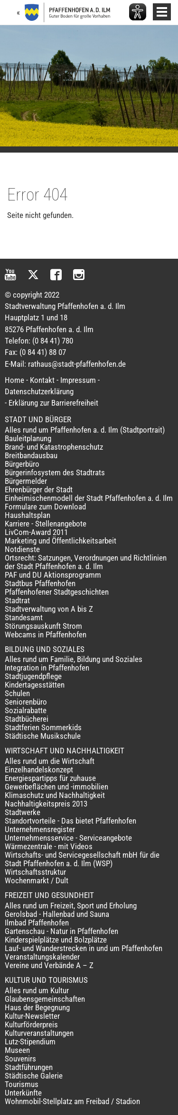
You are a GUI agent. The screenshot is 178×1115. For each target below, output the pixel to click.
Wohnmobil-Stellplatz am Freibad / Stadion (72, 1101)
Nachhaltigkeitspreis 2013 (46, 803)
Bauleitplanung (28, 438)
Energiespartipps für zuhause (50, 778)
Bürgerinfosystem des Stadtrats (55, 472)
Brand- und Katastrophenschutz (54, 447)
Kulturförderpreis (31, 1024)
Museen (17, 1050)
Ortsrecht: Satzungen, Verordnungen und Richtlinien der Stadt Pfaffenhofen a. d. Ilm (86, 562)
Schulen (17, 693)
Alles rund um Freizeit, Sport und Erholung (71, 905)
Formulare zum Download (45, 506)
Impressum (78, 380)
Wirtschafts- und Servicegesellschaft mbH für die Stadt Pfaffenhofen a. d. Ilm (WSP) (82, 859)
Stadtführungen (29, 1067)
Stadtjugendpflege (33, 676)
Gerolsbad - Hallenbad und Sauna (57, 914)
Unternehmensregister (40, 829)
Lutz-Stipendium (30, 1041)
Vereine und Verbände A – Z (49, 965)
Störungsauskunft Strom (43, 626)
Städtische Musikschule (43, 736)
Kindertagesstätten (35, 684)
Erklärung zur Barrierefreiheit (53, 403)
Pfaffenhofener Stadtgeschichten (57, 592)
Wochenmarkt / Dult (36, 880)
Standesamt (24, 617)
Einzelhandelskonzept (39, 769)
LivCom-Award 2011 (36, 532)
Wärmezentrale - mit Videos (49, 846)
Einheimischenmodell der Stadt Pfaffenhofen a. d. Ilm (89, 498)
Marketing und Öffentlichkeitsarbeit (60, 540)
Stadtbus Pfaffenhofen (40, 583)
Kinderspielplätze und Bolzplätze (56, 939)
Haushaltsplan (27, 515)
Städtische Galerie (34, 1075)
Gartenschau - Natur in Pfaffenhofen (61, 931)
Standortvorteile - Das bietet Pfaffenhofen (70, 820)
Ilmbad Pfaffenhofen (37, 922)
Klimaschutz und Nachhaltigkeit (55, 795)
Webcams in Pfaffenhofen (45, 634)
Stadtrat (17, 600)
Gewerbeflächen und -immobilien (56, 786)
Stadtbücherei (26, 719)
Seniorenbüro (26, 702)
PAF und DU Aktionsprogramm (53, 575)
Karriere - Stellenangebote (45, 523)
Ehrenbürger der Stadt (39, 489)
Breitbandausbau (31, 455)
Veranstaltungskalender (42, 956)
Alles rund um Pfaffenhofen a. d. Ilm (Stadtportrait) (85, 430)
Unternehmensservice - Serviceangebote (68, 838)
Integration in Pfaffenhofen (47, 667)
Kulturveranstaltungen (39, 1033)
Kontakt (42, 380)
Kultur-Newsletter (32, 1016)
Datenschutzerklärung (39, 391)
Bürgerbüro (22, 464)
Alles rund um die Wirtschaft (49, 761)
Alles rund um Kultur (37, 990)
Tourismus (21, 1084)
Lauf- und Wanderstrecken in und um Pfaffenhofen (83, 948)
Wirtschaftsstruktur (35, 872)
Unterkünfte (23, 1092)
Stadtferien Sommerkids (43, 727)
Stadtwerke (22, 812)
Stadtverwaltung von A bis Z (49, 609)
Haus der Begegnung (37, 1007)
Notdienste (22, 549)
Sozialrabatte (26, 710)
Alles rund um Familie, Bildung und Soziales (73, 659)
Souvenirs (20, 1058)
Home (14, 380)
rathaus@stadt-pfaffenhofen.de (77, 364)
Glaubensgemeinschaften (45, 999)
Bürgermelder (26, 481)
